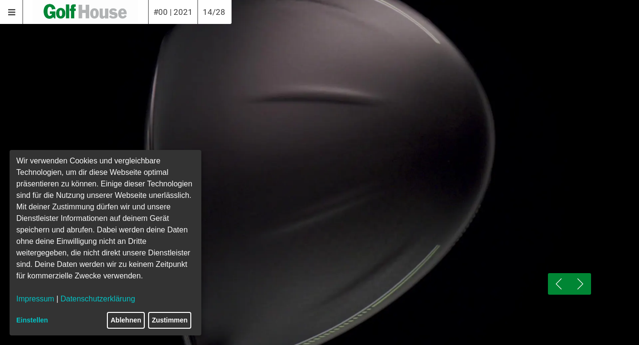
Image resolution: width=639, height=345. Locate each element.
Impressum (35, 299)
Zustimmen (170, 320)
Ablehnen (126, 320)
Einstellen (32, 320)
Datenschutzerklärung (97, 299)
